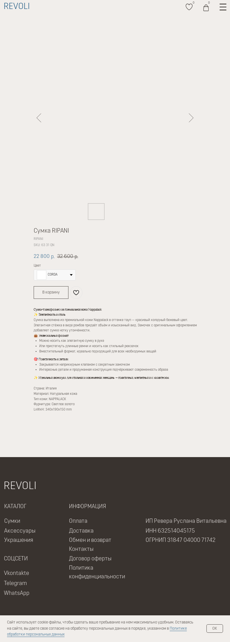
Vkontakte (16, 573)
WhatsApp (16, 593)
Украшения (18, 540)
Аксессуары (20, 531)
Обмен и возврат (90, 540)
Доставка (81, 531)
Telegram (15, 583)
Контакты (81, 549)
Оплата (78, 521)
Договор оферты (90, 559)
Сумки (12, 521)
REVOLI (17, 7)
